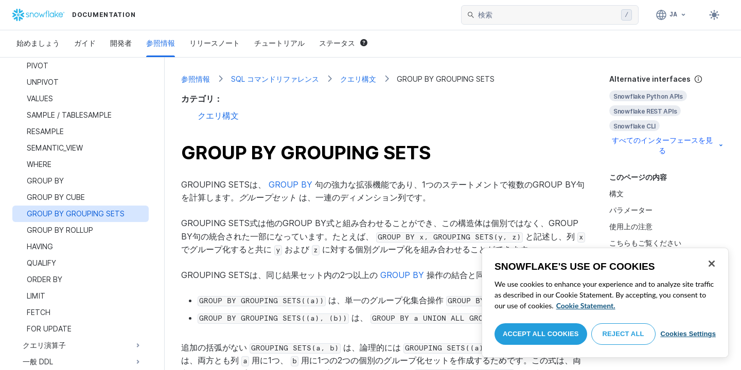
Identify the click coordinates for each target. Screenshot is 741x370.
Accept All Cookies (541, 334)
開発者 (121, 43)
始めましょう (38, 43)
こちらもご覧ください (645, 242)
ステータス (343, 43)
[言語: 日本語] (671, 15)
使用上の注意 (630, 226)
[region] (605, 303)
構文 (616, 193)
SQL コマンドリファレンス (275, 79)
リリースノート (214, 43)
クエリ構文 (358, 79)
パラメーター (630, 210)
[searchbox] (547, 15)
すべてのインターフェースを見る (668, 145)
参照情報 (160, 43)
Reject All (623, 334)
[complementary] (667, 115)
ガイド (85, 43)
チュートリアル (279, 43)
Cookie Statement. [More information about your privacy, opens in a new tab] (585, 305)
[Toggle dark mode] (714, 15)
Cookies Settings (688, 334)
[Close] (711, 263)
